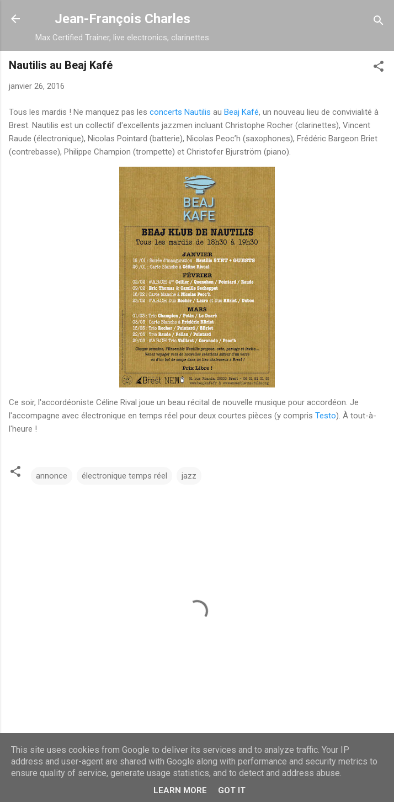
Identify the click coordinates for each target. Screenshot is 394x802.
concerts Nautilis (180, 112)
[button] (378, 68)
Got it (232, 790)
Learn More (180, 790)
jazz (189, 476)
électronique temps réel (124, 476)
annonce (51, 476)
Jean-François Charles (122, 18)
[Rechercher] (378, 22)
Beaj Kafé (241, 112)
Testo (325, 416)
